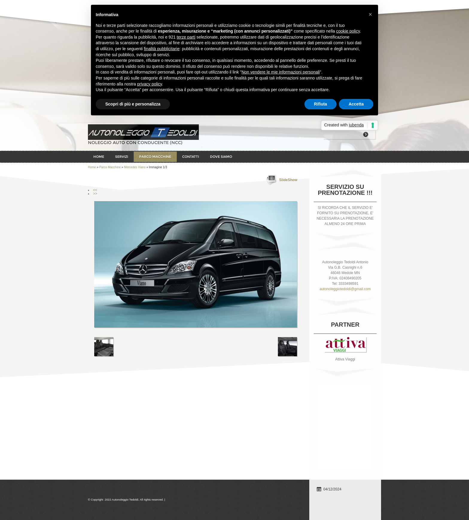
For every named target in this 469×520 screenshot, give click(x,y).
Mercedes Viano (135, 167)
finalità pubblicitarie (161, 48)
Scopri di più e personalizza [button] (132, 104)
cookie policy (348, 31)
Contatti (190, 157)
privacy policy (149, 84)
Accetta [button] (356, 104)
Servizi (121, 157)
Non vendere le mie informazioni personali (280, 72)
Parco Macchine (155, 157)
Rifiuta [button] (320, 104)
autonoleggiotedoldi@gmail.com (345, 289)
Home (98, 157)
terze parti (186, 37)
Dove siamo (221, 157)
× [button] (370, 14)
